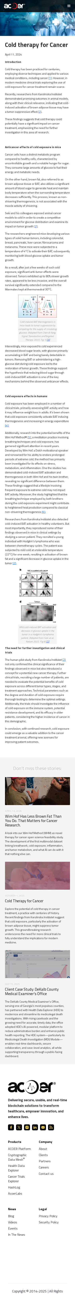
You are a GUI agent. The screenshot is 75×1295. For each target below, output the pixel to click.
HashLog (14, 1187)
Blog (11, 1216)
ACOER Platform (19, 1148)
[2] (39, 112)
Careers (44, 1167)
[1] (50, 78)
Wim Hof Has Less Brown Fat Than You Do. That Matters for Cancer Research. (33, 820)
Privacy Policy (48, 1216)
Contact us (46, 1173)
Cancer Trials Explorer (16, 1178)
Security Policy (49, 1222)
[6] (43, 512)
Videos (12, 1222)
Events (13, 1228)
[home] (13, 5)
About (43, 1148)
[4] (6, 425)
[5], (30, 437)
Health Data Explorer (16, 1168)
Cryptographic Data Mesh (17, 1157)
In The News (16, 1234)
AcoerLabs (15, 1193)
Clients (43, 1155)
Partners (45, 1161)
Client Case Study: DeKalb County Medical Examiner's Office (32, 991)
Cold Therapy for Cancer (24, 901)
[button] (69, 6)
